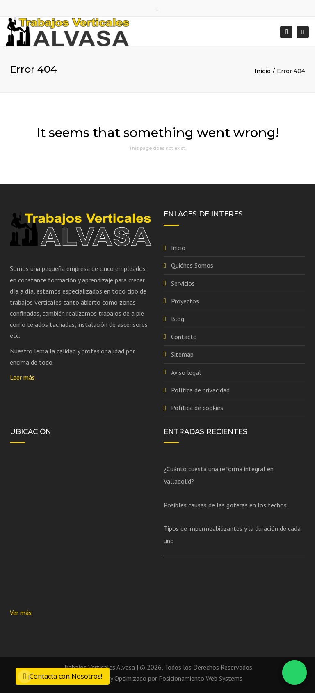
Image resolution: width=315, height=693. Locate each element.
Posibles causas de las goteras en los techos (225, 505)
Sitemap (182, 354)
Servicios (183, 283)
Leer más (22, 377)
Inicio (262, 71)
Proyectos (185, 301)
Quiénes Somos (192, 265)
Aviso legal (186, 372)
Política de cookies (197, 408)
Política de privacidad (200, 390)
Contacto (184, 337)
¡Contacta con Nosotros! (62, 676)
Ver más (21, 612)
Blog (177, 318)
